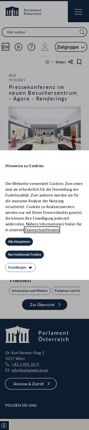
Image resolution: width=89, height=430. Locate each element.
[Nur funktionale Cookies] (24, 255)
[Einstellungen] (20, 267)
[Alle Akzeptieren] (19, 242)
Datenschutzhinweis (42, 229)
